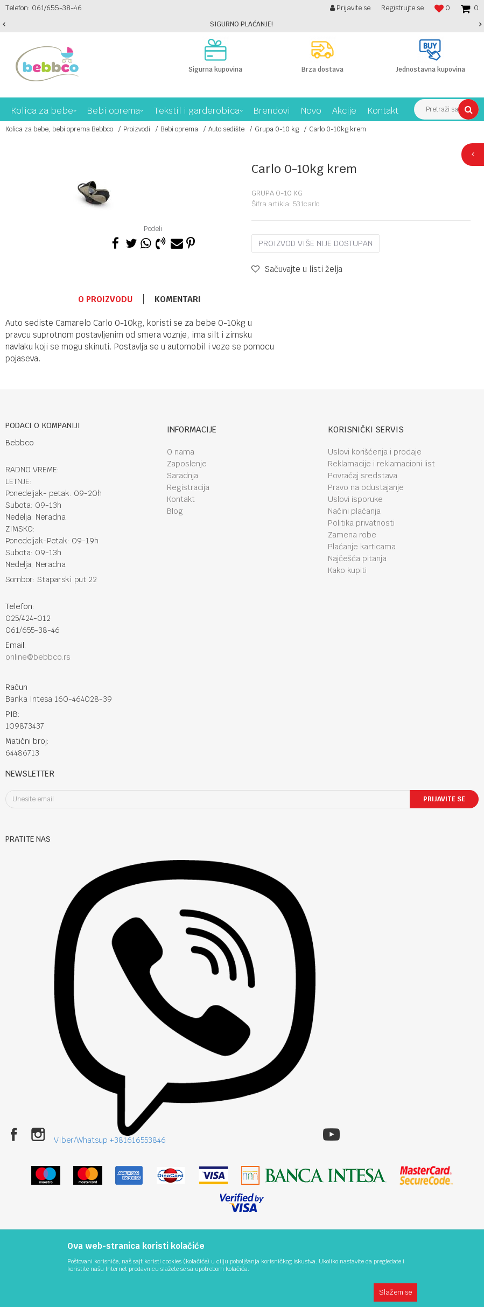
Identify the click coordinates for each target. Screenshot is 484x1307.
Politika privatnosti (361, 523)
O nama (180, 452)
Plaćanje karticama (362, 546)
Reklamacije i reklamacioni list (381, 463)
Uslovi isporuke (355, 499)
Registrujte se (402, 7)
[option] (242, 24)
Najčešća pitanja (357, 558)
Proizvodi (136, 129)
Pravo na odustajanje (366, 487)
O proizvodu (105, 299)
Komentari (178, 299)
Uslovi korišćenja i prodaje (375, 452)
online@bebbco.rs (38, 657)
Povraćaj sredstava (362, 475)
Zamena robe (352, 534)
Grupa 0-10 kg (277, 129)
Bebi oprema (179, 129)
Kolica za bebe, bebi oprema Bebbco (59, 129)
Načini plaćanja (354, 511)
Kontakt (181, 499)
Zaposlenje (187, 463)
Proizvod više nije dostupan (315, 243)
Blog (175, 511)
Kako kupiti (347, 570)
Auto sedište (226, 129)
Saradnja (182, 475)
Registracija (188, 487)
